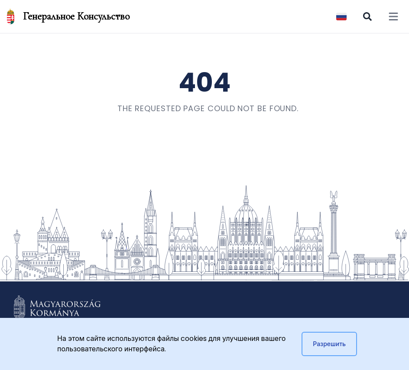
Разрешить (329, 344)
